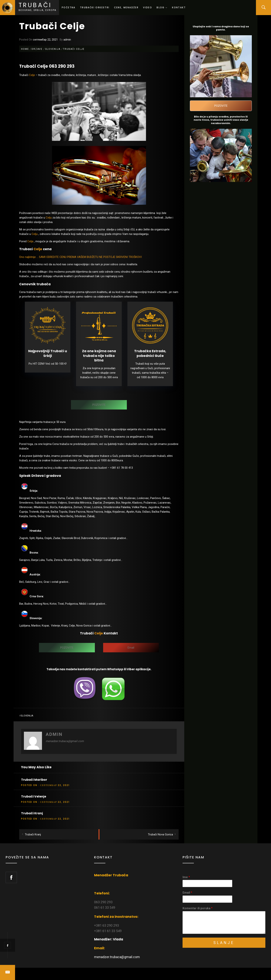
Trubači (35, 5)
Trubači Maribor (34, 780)
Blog (162, 7)
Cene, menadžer (126, 7)
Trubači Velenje (33, 796)
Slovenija (27, 715)
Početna (68, 7)
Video (147, 7)
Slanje (223, 942)
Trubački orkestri (95, 7)
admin (67, 39)
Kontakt (179, 7)
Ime (186, 877)
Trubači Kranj (32, 813)
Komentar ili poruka (197, 908)
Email (187, 892)
